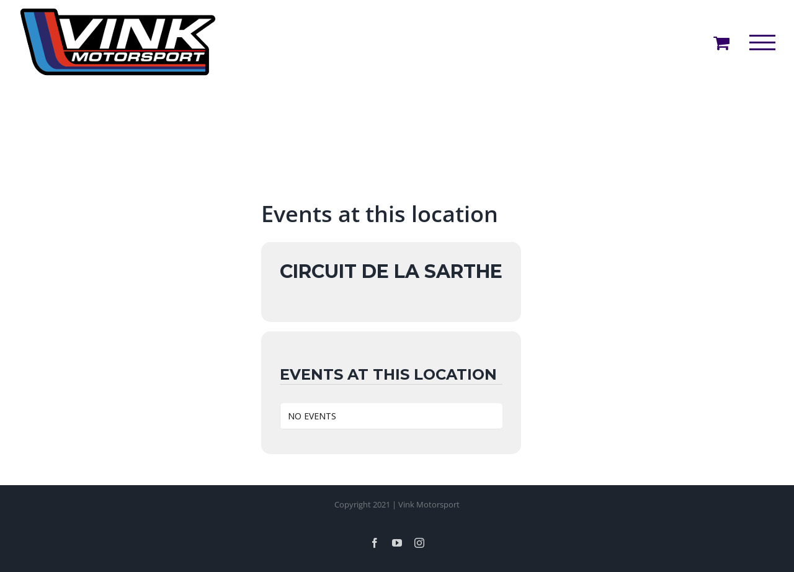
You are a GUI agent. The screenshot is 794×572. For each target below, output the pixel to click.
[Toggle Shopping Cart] (721, 42)
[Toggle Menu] (762, 42)
